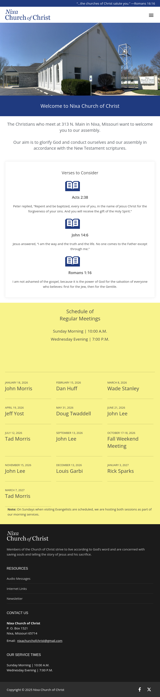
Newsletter (15, 598)
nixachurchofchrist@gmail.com (39, 640)
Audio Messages (18, 578)
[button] (151, 15)
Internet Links (17, 588)
